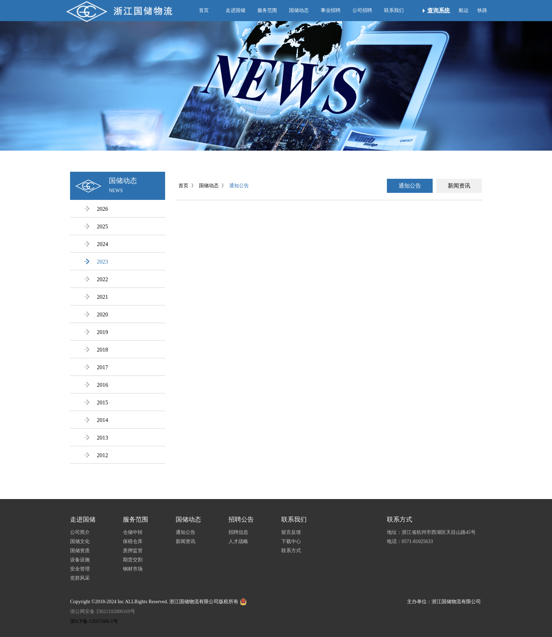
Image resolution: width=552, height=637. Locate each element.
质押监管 (133, 550)
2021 (96, 297)
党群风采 (80, 578)
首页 (204, 10)
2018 (96, 350)
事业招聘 (330, 10)
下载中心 (291, 541)
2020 (96, 314)
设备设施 (80, 559)
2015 (96, 402)
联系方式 (291, 550)
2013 (96, 438)
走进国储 (235, 10)
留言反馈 (291, 532)
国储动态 (299, 10)
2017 (96, 367)
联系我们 (394, 10)
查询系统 (438, 10)
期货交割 (133, 559)
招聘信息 (238, 532)
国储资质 (80, 550)
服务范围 (267, 10)
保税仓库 (133, 541)
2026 (96, 209)
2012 (96, 455)
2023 (96, 262)
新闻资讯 (459, 186)
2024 (96, 244)
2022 (96, 279)
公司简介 (80, 532)
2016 (96, 385)
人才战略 (238, 541)
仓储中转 (133, 532)
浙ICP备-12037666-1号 (94, 621)
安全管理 (80, 569)
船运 (464, 10)
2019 (96, 332)
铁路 (482, 10)
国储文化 (80, 541)
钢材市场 (133, 569)
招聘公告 (241, 519)
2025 (96, 226)
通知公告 (239, 185)
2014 (96, 420)
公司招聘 (362, 10)
